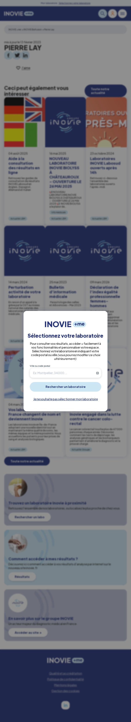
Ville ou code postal (40, 366)
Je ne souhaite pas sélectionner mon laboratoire (65, 399)
